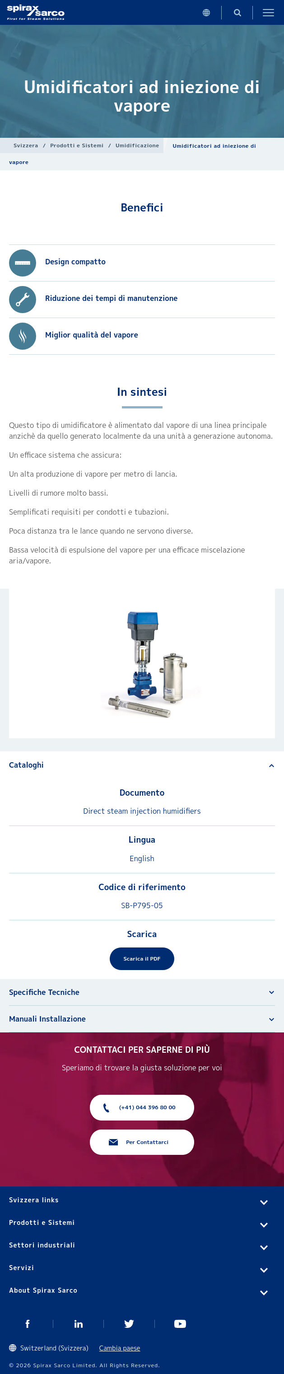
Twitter (129, 1324)
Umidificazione (137, 145)
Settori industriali (42, 1245)
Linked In (79, 1324)
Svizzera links (34, 1200)
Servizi (21, 1267)
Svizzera (26, 145)
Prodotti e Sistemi (76, 145)
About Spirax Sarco (43, 1290)
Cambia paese (119, 1348)
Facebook (28, 1324)
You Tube (180, 1324)
